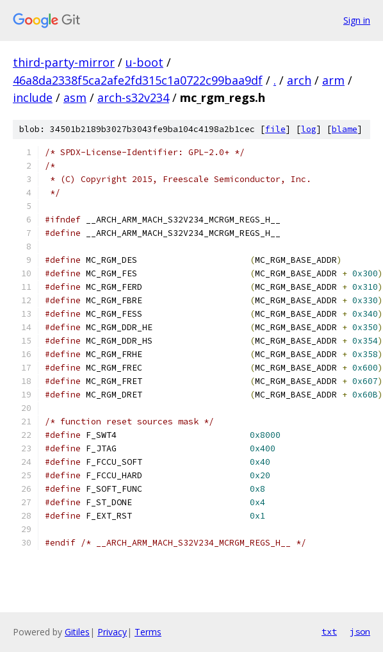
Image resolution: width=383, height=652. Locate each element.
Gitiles (77, 632)
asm (74, 97)
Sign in (356, 20)
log (308, 129)
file (275, 129)
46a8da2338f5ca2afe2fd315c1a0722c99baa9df (138, 80)
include (33, 97)
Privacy (112, 632)
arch (299, 80)
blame (344, 129)
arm (333, 80)
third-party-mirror (64, 62)
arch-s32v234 (133, 97)
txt (329, 631)
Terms (147, 632)
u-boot (144, 62)
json (360, 631)
